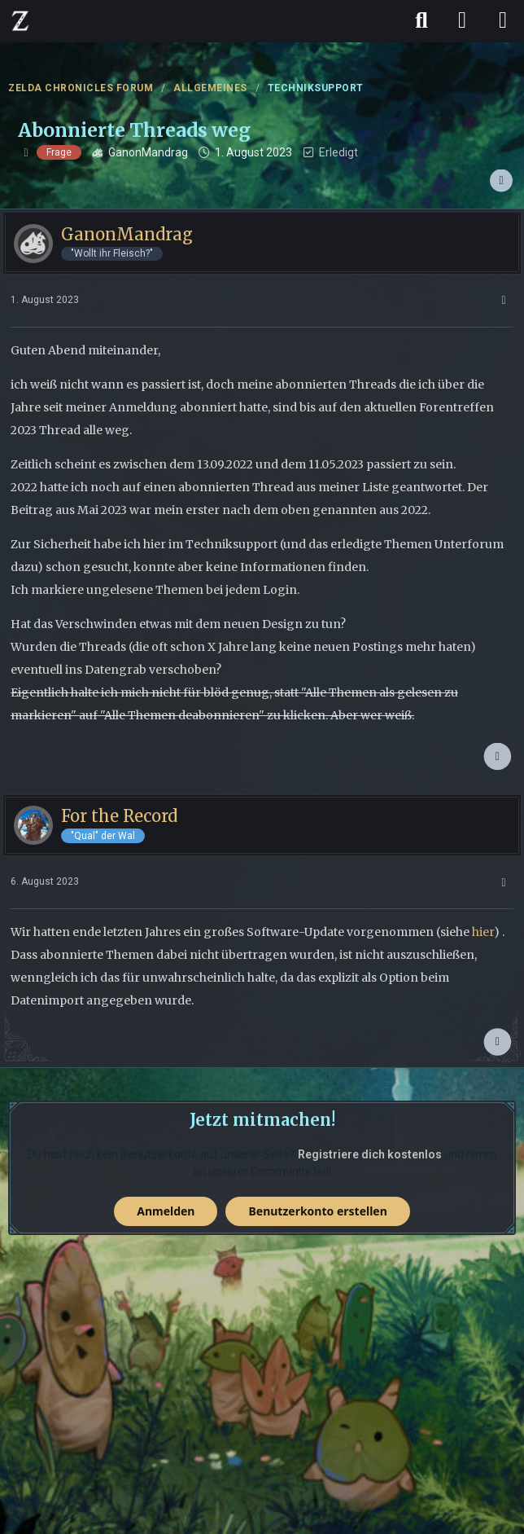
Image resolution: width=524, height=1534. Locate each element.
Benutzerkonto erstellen (317, 1211)
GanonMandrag (148, 152)
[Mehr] (504, 300)
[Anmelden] (462, 20)
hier (483, 932)
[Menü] (503, 20)
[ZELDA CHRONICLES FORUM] (20, 20)
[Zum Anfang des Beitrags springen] (497, 757)
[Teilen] (501, 180)
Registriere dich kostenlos (370, 1154)
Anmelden (165, 1211)
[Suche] (421, 20)
